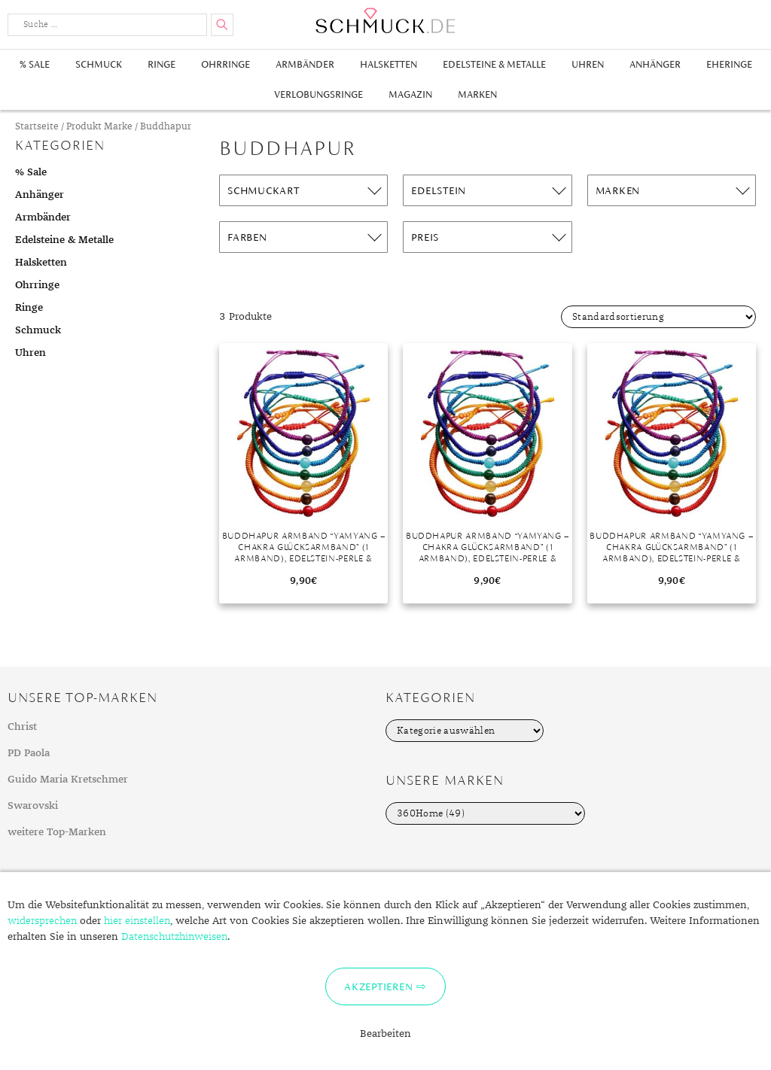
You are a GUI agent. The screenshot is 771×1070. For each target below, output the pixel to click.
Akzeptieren (378, 986)
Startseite (37, 127)
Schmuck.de (385, 21)
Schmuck (98, 64)
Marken (477, 94)
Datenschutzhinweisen (174, 937)
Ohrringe (225, 64)
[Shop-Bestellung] (658, 316)
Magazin (410, 94)
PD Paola (29, 753)
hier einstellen (137, 921)
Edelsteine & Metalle (494, 64)
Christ (22, 727)
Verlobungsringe (318, 94)
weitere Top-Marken (57, 832)
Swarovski (33, 806)
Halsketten (388, 64)
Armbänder (305, 64)
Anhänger (655, 64)
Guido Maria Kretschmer (68, 779)
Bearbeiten (385, 1034)
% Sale (35, 64)
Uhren (587, 64)
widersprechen (42, 921)
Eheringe (729, 64)
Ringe (161, 64)
